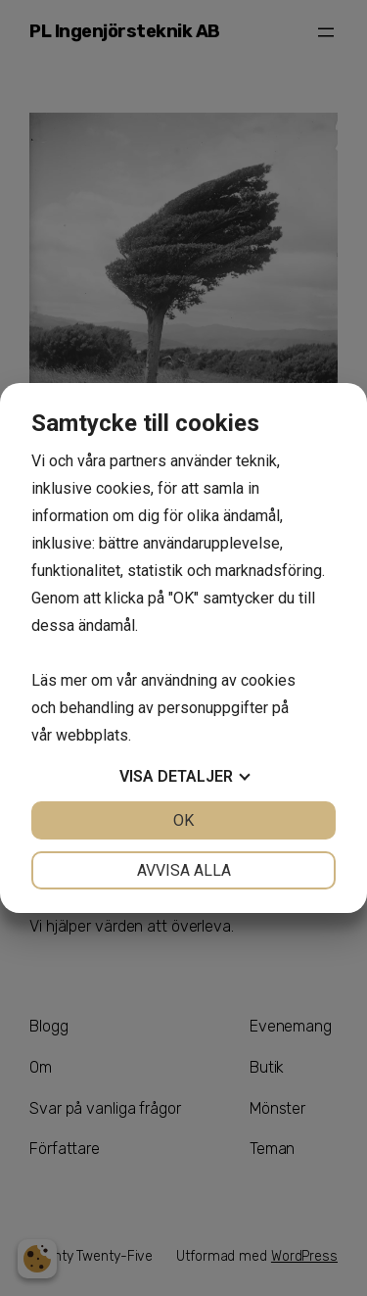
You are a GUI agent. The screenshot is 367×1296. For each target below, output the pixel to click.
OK (183, 820)
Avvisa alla (184, 870)
